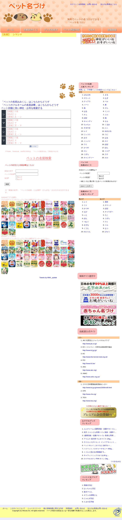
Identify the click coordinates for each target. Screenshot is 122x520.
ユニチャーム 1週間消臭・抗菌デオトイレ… (100, 429)
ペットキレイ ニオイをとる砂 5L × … (98, 445)
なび (85, 212)
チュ (85, 115)
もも (106, 121)
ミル (106, 225)
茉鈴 (106, 202)
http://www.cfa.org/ (89, 394)
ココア (107, 151)
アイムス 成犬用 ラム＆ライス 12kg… (98, 439)
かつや (86, 148)
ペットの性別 (84, 177)
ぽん (106, 148)
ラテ (106, 154)
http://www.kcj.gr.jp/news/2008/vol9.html (97, 388)
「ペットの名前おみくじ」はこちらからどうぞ (25, 101)
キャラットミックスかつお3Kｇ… (96, 455)
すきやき (87, 128)
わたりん (87, 232)
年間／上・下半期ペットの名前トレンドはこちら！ (98, 90)
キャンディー (89, 158)
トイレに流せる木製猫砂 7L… (95, 452)
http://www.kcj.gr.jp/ (90, 350)
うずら (86, 154)
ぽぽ (85, 118)
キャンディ (88, 121)
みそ (85, 138)
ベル (106, 101)
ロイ (106, 141)
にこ (106, 128)
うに (106, 134)
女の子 (19, 179)
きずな (86, 225)
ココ (106, 115)
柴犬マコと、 (89, 492)
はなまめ (87, 95)
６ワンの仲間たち (90, 495)
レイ (85, 131)
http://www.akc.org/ (90, 370)
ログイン (73, 4)
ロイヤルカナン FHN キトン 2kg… (97, 459)
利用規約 (69, 508)
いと (85, 215)
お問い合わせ (92, 4)
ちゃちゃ (87, 125)
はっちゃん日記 (89, 488)
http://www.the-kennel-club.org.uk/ (95, 357)
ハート (86, 105)
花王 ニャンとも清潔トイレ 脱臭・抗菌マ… (100, 432)
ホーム (5, 508)
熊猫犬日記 (88, 485)
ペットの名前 (9, 174)
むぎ (106, 98)
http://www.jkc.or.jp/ (90, 344)
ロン (85, 151)
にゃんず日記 (89, 498)
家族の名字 (9, 171)
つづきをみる (116, 461)
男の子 (19, 177)
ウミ (85, 144)
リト (85, 205)
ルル (106, 158)
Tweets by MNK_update (48, 278)
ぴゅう (107, 232)
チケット (87, 98)
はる (85, 111)
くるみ (107, 125)
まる (106, 95)
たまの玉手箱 (89, 502)
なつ (106, 228)
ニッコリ (87, 134)
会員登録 (81, 4)
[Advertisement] (89, 25)
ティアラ (87, 101)
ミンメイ (87, 141)
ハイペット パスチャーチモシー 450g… (98, 449)
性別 (6, 178)
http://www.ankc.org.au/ (91, 377)
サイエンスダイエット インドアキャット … (100, 442)
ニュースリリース (34, 508)
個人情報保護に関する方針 (53, 508)
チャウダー (109, 212)
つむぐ (86, 222)
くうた (86, 228)
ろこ (106, 215)
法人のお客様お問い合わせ (97, 508)
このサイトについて (17, 508)
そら (106, 108)
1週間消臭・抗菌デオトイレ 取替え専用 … (99, 435)
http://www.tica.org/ (90, 401)
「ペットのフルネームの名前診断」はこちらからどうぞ (29, 105)
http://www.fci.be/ (89, 363)
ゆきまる (108, 131)
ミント (107, 111)
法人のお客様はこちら (108, 4)
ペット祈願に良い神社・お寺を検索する (21, 108)
